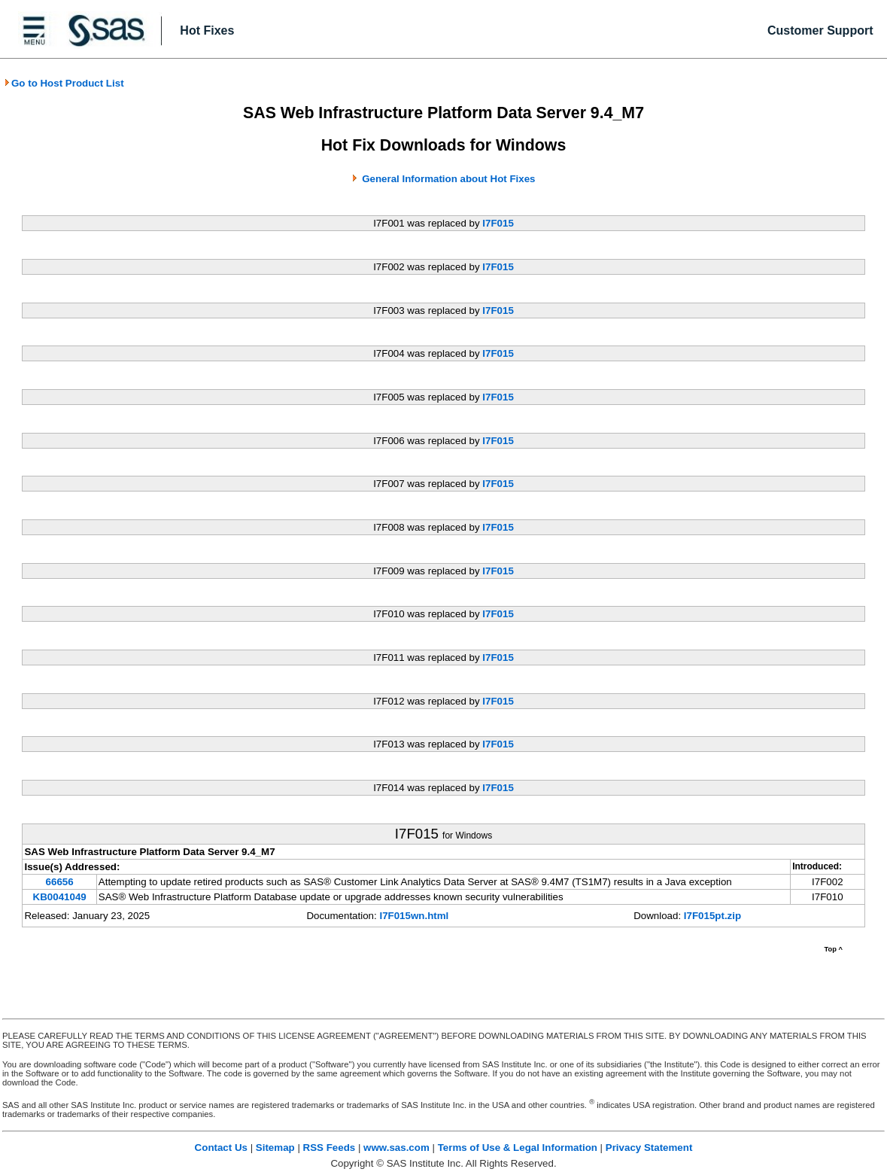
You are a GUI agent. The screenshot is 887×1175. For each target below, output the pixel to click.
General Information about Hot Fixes (448, 178)
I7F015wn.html (413, 915)
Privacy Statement (649, 1147)
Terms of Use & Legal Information (517, 1147)
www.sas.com (396, 1147)
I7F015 (498, 223)
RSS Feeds (329, 1147)
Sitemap (275, 1147)
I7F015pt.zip (712, 915)
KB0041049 (60, 897)
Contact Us (221, 1147)
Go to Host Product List (64, 83)
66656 (60, 881)
